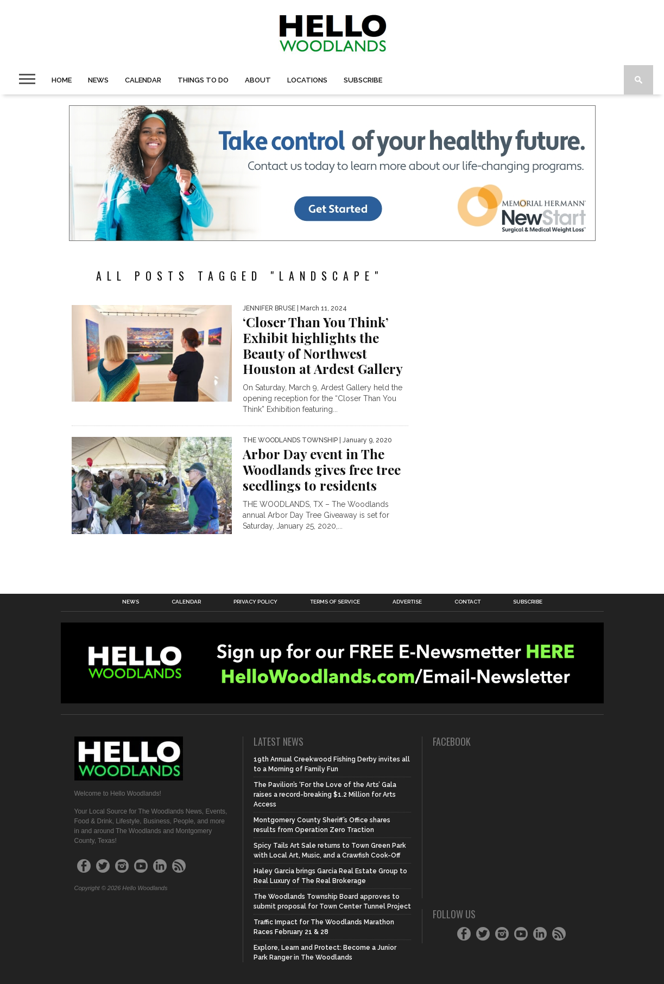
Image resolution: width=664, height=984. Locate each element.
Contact (467, 602)
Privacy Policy (255, 602)
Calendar (143, 80)
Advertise (407, 602)
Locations (307, 80)
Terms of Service (335, 602)
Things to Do (203, 80)
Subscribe (363, 80)
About (258, 80)
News (98, 80)
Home (62, 80)
